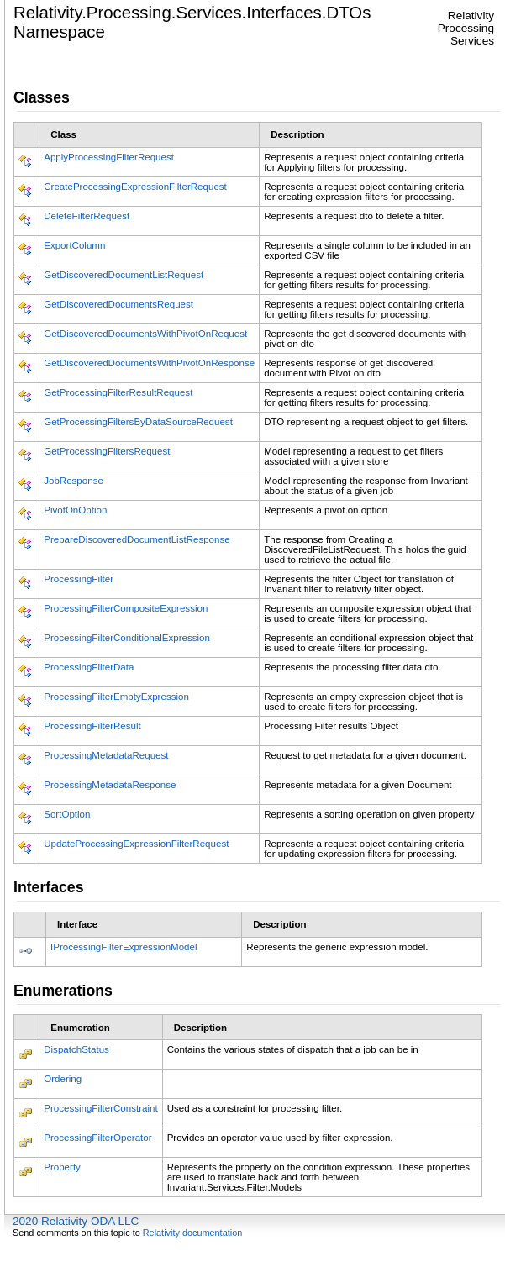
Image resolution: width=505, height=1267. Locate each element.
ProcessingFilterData (89, 667)
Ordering (63, 1079)
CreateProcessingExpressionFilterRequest (135, 186)
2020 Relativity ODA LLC (76, 1221)
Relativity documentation (192, 1233)
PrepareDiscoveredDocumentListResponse (136, 539)
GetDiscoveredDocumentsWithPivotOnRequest (145, 334)
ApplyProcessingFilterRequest (109, 157)
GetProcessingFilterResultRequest (118, 392)
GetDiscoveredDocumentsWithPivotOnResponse (149, 363)
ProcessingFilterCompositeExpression (126, 608)
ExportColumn (74, 245)
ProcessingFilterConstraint (100, 1108)
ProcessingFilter (78, 579)
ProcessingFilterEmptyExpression (116, 696)
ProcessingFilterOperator (97, 1138)
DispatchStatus (76, 1049)
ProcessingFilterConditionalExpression (127, 638)
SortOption (67, 814)
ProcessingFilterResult (92, 726)
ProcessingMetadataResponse (110, 785)
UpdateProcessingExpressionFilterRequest (136, 844)
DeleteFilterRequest (86, 216)
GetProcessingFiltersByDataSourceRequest (138, 422)
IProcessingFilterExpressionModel (123, 947)
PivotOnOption (75, 510)
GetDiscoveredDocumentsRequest (118, 304)
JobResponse (73, 481)
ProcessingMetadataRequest (106, 755)
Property (62, 1167)
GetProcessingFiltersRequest (107, 451)
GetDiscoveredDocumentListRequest (123, 275)
